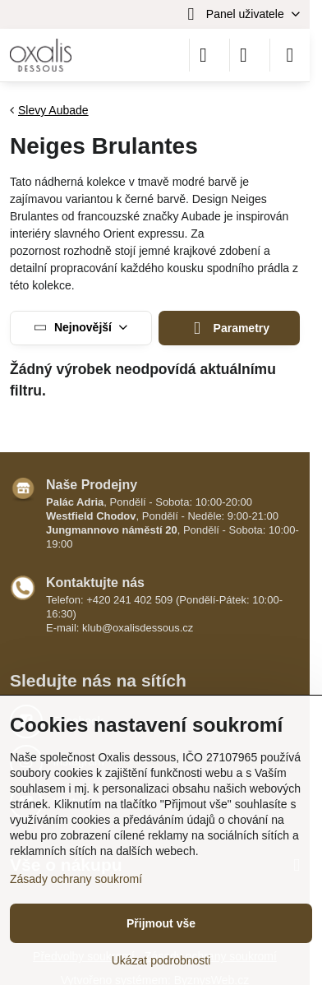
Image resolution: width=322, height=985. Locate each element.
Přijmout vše (161, 923)
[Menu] (290, 55)
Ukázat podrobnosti (161, 960)
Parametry (228, 328)
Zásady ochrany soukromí (76, 879)
